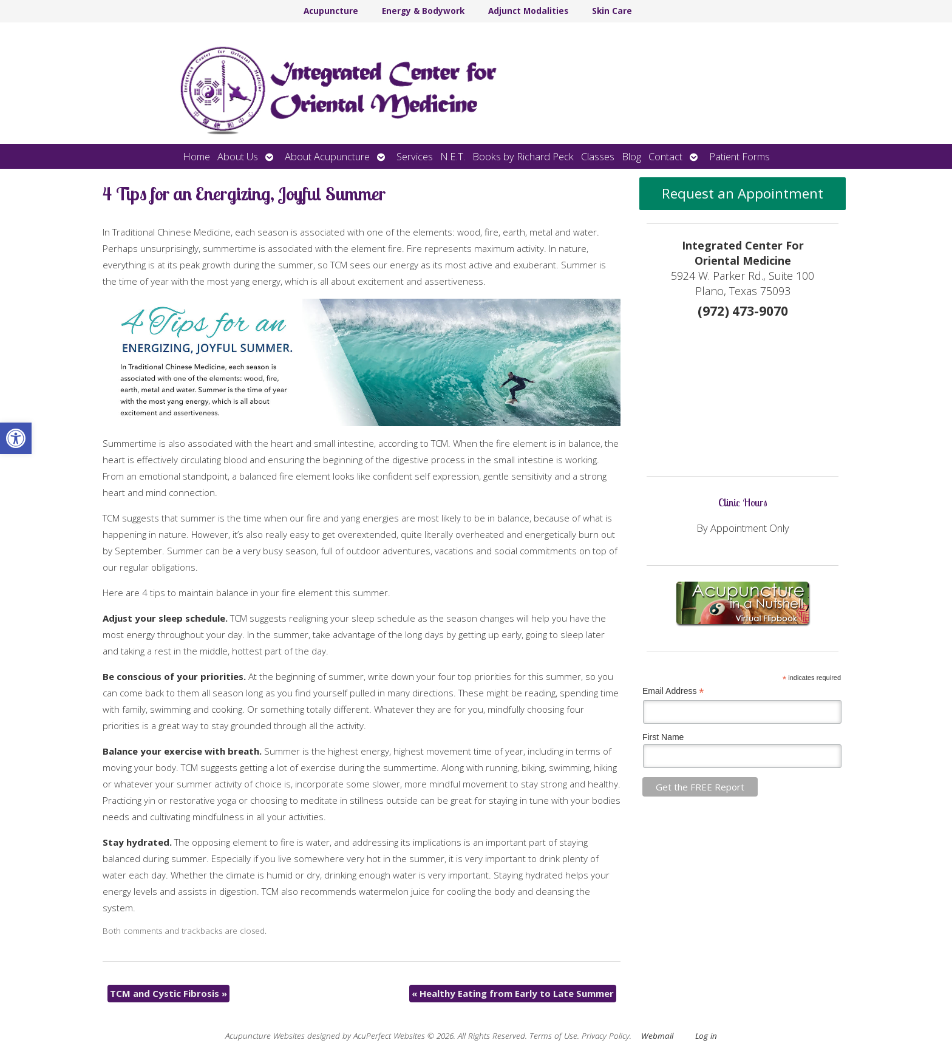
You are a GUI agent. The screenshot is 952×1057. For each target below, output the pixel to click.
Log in (706, 1035)
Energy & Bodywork (423, 10)
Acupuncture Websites (265, 1035)
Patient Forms (739, 156)
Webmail (657, 1035)
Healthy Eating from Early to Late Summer (513, 993)
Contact (665, 156)
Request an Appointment (742, 193)
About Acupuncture (327, 156)
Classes (597, 156)
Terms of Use (553, 1035)
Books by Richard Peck (523, 156)
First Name (663, 737)
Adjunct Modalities (528, 10)
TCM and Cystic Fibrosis (168, 993)
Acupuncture (331, 10)
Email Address (673, 691)
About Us (237, 156)
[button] (16, 438)
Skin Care (612, 10)
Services (414, 156)
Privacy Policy (606, 1035)
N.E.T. (452, 156)
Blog (631, 156)
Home (196, 156)
